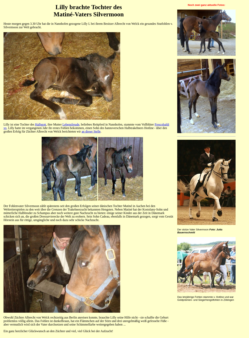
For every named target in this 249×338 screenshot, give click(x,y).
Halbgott (40, 124)
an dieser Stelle (91, 131)
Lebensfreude (70, 124)
